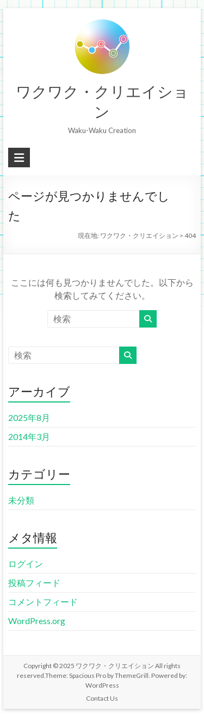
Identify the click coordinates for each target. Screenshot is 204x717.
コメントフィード (43, 601)
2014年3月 (29, 436)
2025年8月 (29, 417)
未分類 (21, 500)
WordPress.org (36, 620)
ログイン (25, 563)
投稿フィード (34, 582)
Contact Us (102, 698)
